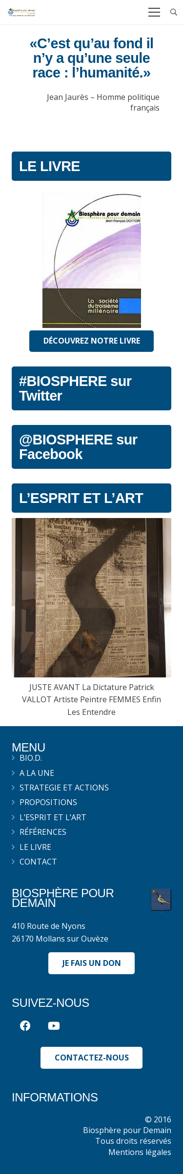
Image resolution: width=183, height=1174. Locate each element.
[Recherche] (174, 12)
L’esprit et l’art (53, 817)
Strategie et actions (64, 787)
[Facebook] (25, 1026)
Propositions (48, 802)
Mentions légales (139, 1152)
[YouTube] (54, 1026)
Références (43, 832)
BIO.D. (31, 757)
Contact (38, 861)
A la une (37, 773)
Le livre (35, 847)
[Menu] (154, 12)
